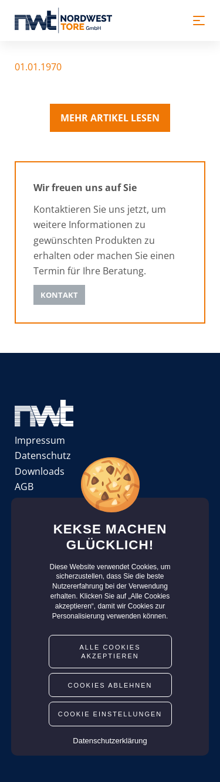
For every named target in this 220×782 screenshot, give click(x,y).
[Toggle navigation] (198, 20)
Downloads (40, 471)
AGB (24, 486)
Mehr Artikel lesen (110, 117)
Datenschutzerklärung (110, 740)
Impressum (40, 440)
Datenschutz (43, 455)
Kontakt (59, 295)
